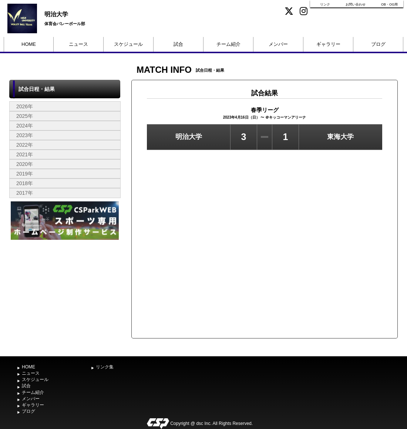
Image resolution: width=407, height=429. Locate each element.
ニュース (78, 44)
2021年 (24, 154)
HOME (28, 44)
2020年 (24, 164)
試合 (178, 44)
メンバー (278, 44)
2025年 (24, 116)
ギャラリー (328, 44)
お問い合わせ (356, 4)
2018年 (24, 183)
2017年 (24, 193)
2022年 (24, 145)
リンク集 (105, 367)
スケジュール (128, 44)
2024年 (24, 126)
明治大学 (56, 14)
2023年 (24, 135)
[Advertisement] (64, 297)
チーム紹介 (228, 44)
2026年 (24, 106)
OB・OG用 (389, 4)
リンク (325, 4)
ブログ (378, 44)
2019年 (24, 174)
